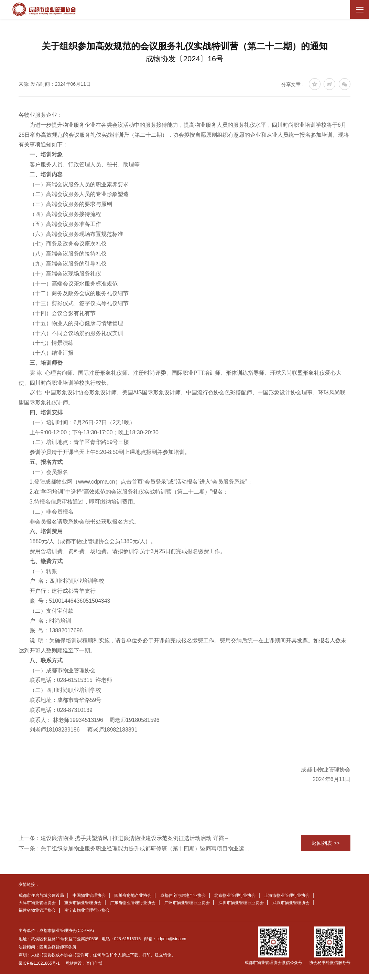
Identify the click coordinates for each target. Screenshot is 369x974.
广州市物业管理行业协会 (187, 902)
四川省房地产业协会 (132, 895)
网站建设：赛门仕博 (83, 963)
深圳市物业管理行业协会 (241, 902)
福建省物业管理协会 (37, 910)
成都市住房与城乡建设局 (41, 895)
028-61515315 (127, 938)
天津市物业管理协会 (37, 902)
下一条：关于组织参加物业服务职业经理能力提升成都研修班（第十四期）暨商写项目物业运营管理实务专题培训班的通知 (135, 848)
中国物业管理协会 (89, 895)
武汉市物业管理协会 (291, 902)
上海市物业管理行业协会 (287, 895)
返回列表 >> (326, 843)
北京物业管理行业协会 (235, 895)
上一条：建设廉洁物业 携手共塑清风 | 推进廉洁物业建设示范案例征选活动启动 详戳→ (124, 838)
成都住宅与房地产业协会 (183, 895)
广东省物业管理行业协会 (132, 902)
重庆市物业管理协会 (82, 902)
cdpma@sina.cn (171, 938)
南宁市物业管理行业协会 (87, 910)
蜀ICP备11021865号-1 (39, 963)
